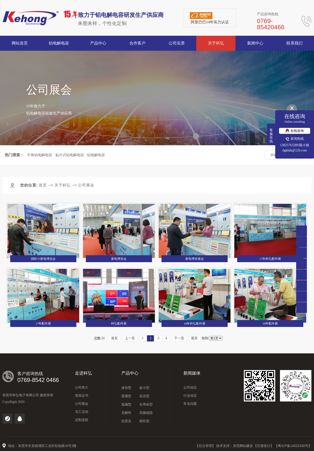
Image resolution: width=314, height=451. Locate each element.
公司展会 (86, 185)
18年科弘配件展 (194, 323)
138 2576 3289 (301, 252)
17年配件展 (43, 323)
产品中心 (129, 373)
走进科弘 (83, 373)
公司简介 (81, 387)
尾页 (194, 338)
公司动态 (190, 387)
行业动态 (190, 395)
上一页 (130, 338)
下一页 (179, 338)
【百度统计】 (264, 446)
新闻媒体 (192, 373)
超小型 (144, 388)
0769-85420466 (301, 241)
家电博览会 (119, 259)
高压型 (144, 396)
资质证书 (81, 395)
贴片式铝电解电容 (69, 155)
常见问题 (190, 404)
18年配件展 (270, 323)
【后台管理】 (205, 446)
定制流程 (81, 420)
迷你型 (126, 388)
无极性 (126, 413)
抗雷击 (126, 421)
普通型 (126, 396)
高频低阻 (146, 413)
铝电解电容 (96, 155)
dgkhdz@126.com (294, 150)
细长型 (144, 421)
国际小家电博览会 (43, 259)
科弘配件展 (119, 323)
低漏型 (126, 404)
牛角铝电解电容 (39, 155)
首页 (43, 185)
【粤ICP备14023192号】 (293, 446)
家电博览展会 (194, 259)
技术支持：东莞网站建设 (235, 446)
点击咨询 (301, 263)
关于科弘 (62, 185)
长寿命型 (146, 404)
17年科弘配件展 (270, 259)
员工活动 (81, 412)
